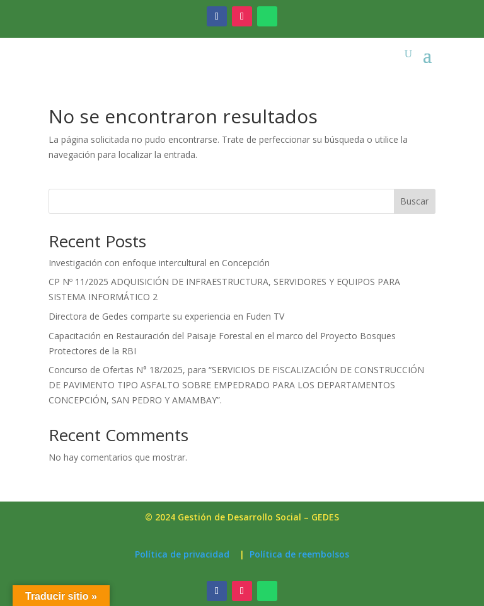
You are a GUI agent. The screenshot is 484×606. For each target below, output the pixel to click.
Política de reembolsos (299, 554)
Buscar (414, 201)
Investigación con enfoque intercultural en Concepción (159, 263)
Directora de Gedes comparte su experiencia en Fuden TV (166, 316)
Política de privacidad (182, 554)
